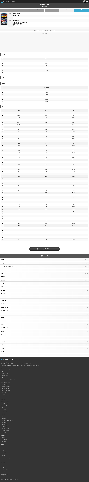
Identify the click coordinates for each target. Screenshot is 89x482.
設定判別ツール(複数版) (6, 388)
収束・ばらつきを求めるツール (7, 420)
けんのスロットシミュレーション (9, 1)
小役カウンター (4, 407)
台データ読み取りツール (6, 392)
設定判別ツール (4, 384)
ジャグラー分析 (4, 439)
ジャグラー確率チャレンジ (6, 430)
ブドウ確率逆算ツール (6, 396)
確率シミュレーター (5, 401)
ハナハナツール (4, 405)
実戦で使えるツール (5, 409)
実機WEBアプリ (4, 377)
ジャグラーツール (5, 403)
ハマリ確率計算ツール (6, 411)
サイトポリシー (4, 467)
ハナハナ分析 (4, 441)
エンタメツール (4, 426)
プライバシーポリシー (6, 469)
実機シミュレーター (5, 371)
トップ (3, 465)
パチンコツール (4, 422)
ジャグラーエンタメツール (6, 428)
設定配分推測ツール (5, 394)
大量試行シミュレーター (6, 375)
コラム (3, 448)
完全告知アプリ (4, 424)
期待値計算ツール (5, 418)
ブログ (3, 450)
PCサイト (3, 471)
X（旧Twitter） (4, 452)
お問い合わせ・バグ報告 (6, 458)
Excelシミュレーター (5, 432)
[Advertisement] (44, 43)
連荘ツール (4, 416)
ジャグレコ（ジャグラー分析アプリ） (8, 379)
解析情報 (3, 437)
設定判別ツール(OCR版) (6, 390)
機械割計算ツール (5, 414)
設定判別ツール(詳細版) (6, 386)
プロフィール (4, 446)
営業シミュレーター (5, 373)
